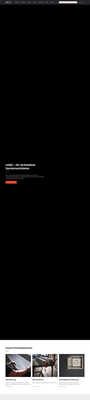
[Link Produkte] (17, 2)
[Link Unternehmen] (41, 2)
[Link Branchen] (29, 2)
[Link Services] (34, 2)
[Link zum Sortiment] (18, 386)
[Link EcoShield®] (23, 2)
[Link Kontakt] (51, 2)
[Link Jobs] (47, 2)
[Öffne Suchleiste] (68, 2)
